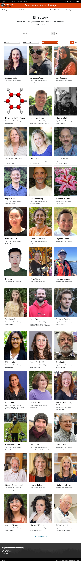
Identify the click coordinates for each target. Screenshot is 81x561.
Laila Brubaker (11, 238)
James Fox (35, 443)
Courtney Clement (63, 278)
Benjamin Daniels (63, 318)
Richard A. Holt (62, 524)
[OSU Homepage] (7, 6)
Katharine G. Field (12, 443)
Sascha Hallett (36, 484)
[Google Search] (77, 1)
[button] (53, 33)
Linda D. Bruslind (38, 238)
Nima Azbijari (61, 118)
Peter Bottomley (37, 198)
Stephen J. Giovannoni (14, 484)
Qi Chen (8, 278)
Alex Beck (35, 158)
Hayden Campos (62, 238)
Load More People (40, 535)
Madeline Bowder (63, 198)
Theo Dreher (61, 361)
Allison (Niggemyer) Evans (64, 402)
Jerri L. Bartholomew (13, 158)
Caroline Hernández (13, 524)
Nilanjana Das (10, 361)
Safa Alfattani (61, 78)
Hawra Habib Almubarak (15, 118)
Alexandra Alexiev (38, 78)
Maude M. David (37, 361)
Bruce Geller (61, 443)
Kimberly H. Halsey (64, 484)
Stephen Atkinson (37, 118)
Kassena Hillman (37, 524)
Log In (3, 558)
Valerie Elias (35, 401)
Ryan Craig (35, 318)
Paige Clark (35, 278)
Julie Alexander (11, 78)
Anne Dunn (9, 401)
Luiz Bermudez (62, 158)
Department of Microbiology (40, 5)
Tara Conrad (10, 318)
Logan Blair (10, 198)
